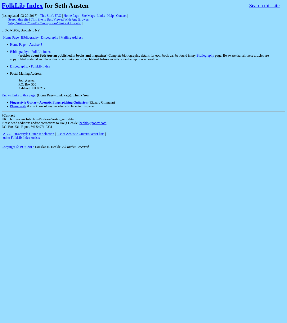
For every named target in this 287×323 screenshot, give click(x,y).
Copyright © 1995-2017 (18, 147)
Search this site (264, 5)
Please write (18, 106)
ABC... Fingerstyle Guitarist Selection (28, 134)
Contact (121, 15)
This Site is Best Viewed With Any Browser (60, 19)
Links (101, 15)
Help (110, 15)
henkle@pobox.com (92, 123)
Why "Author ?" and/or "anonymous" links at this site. (44, 23)
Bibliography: (19, 51)
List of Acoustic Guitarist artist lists (80, 134)
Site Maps (88, 15)
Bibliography (30, 37)
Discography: (19, 66)
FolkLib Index (22, 5)
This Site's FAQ (50, 15)
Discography (49, 37)
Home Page (71, 15)
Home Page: (18, 44)
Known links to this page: (19, 95)
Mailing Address (71, 37)
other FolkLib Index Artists (21, 137)
